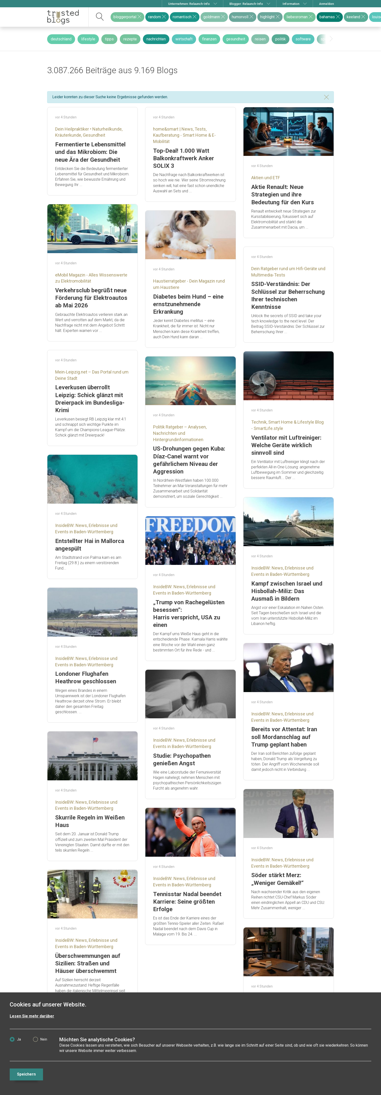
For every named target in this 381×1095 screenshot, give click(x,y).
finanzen (209, 39)
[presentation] (331, 39)
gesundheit (235, 39)
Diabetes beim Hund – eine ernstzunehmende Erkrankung (188, 304)
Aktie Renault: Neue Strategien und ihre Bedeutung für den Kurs (282, 194)
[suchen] (100, 17)
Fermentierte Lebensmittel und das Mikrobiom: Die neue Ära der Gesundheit (90, 152)
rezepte (130, 39)
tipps (109, 39)
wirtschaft (183, 39)
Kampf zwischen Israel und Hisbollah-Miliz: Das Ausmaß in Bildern (286, 591)
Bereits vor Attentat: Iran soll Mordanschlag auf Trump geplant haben (284, 737)
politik (280, 39)
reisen (260, 39)
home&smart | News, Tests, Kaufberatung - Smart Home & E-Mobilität (184, 135)
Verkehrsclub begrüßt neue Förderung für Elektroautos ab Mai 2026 (91, 298)
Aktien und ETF (265, 177)
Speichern (26, 1074)
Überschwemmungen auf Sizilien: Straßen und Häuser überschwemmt (87, 963)
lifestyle (88, 39)
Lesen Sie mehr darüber (32, 1016)
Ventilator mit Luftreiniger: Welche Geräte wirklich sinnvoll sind (286, 445)
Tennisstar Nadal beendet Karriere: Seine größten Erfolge (187, 902)
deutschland (61, 39)
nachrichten (156, 39)
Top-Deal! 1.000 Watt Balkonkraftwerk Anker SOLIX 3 (183, 158)
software (303, 39)
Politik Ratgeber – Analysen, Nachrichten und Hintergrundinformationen (180, 433)
